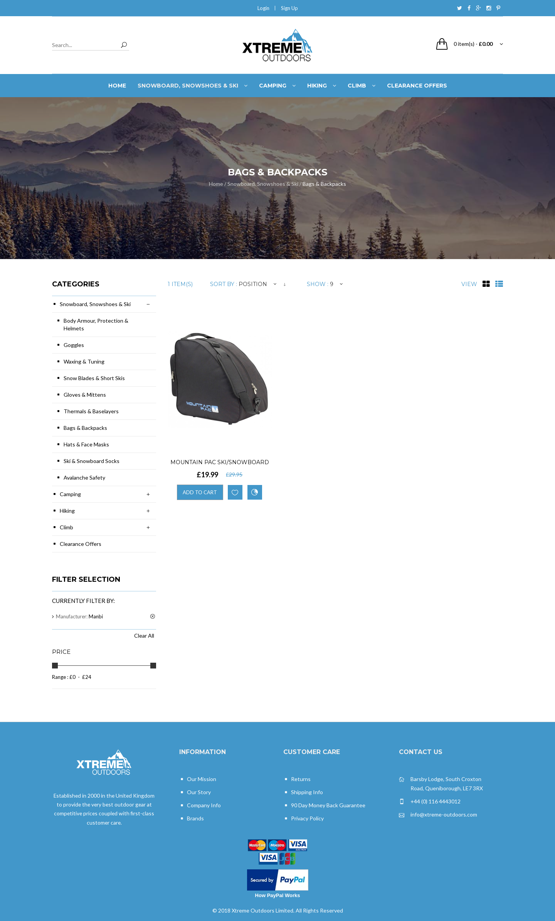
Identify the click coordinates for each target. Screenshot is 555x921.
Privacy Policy (303, 818)
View (469, 284)
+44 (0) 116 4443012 (430, 801)
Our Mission (197, 779)
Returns (297, 779)
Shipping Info (303, 792)
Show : (317, 284)
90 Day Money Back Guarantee (324, 805)
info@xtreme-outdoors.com (438, 814)
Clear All (144, 635)
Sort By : (223, 284)
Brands (191, 818)
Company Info (200, 805)
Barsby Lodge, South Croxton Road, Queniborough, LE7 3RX (441, 783)
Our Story (195, 792)
